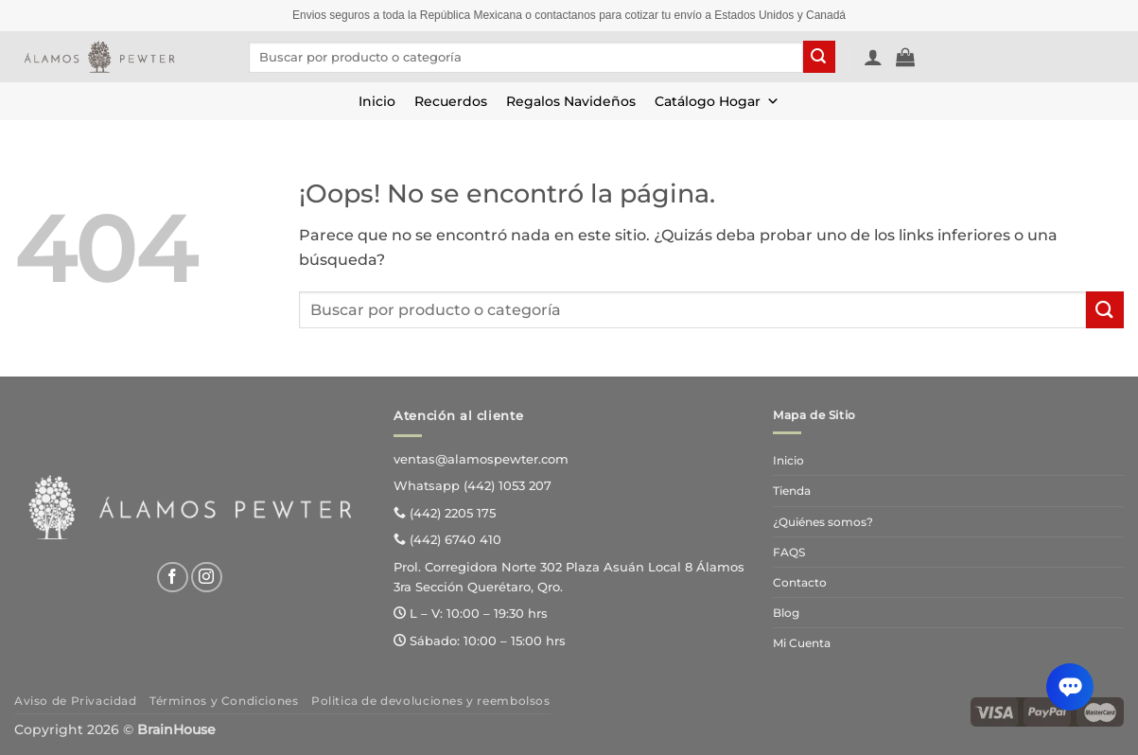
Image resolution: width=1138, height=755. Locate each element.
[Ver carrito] (905, 57)
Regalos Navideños (571, 101)
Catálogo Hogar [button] (717, 101)
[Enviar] (819, 57)
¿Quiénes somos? (823, 522)
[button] (873, 57)
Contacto (800, 582)
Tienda (792, 490)
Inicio (377, 101)
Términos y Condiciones (223, 701)
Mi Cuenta (802, 643)
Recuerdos (450, 101)
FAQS (789, 552)
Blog (786, 613)
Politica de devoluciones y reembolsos (431, 701)
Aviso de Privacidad (75, 701)
